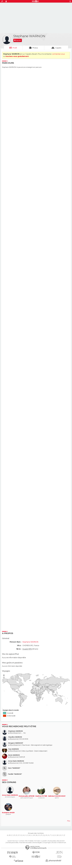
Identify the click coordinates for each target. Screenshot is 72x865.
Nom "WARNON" (14, 768)
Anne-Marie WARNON (16, 761)
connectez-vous (58, 54)
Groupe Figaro (47, 842)
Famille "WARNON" (15, 774)
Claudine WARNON (15, 737)
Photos (35, 48)
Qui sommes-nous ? (12, 841)
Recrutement (61, 841)
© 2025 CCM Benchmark (59, 842)
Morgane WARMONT (15, 743)
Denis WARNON (14, 755)
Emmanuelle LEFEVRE (26, 796)
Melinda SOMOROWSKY (57, 796)
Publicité (31, 841)
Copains (58, 48)
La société (44, 841)
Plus (68, 821)
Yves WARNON (13, 749)
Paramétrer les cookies (25, 842)
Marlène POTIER (41, 796)
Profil (15, 48)
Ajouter (18, 40)
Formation (37, 841)
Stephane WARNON (15, 731)
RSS (26, 841)
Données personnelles (12, 842)
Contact (22, 841)
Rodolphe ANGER (8, 813)
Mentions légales (37, 842)
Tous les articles (52, 841)
